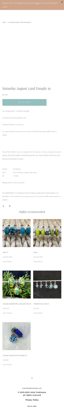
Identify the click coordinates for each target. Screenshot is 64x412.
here (37, 3)
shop (4, 22)
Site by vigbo (32, 406)
